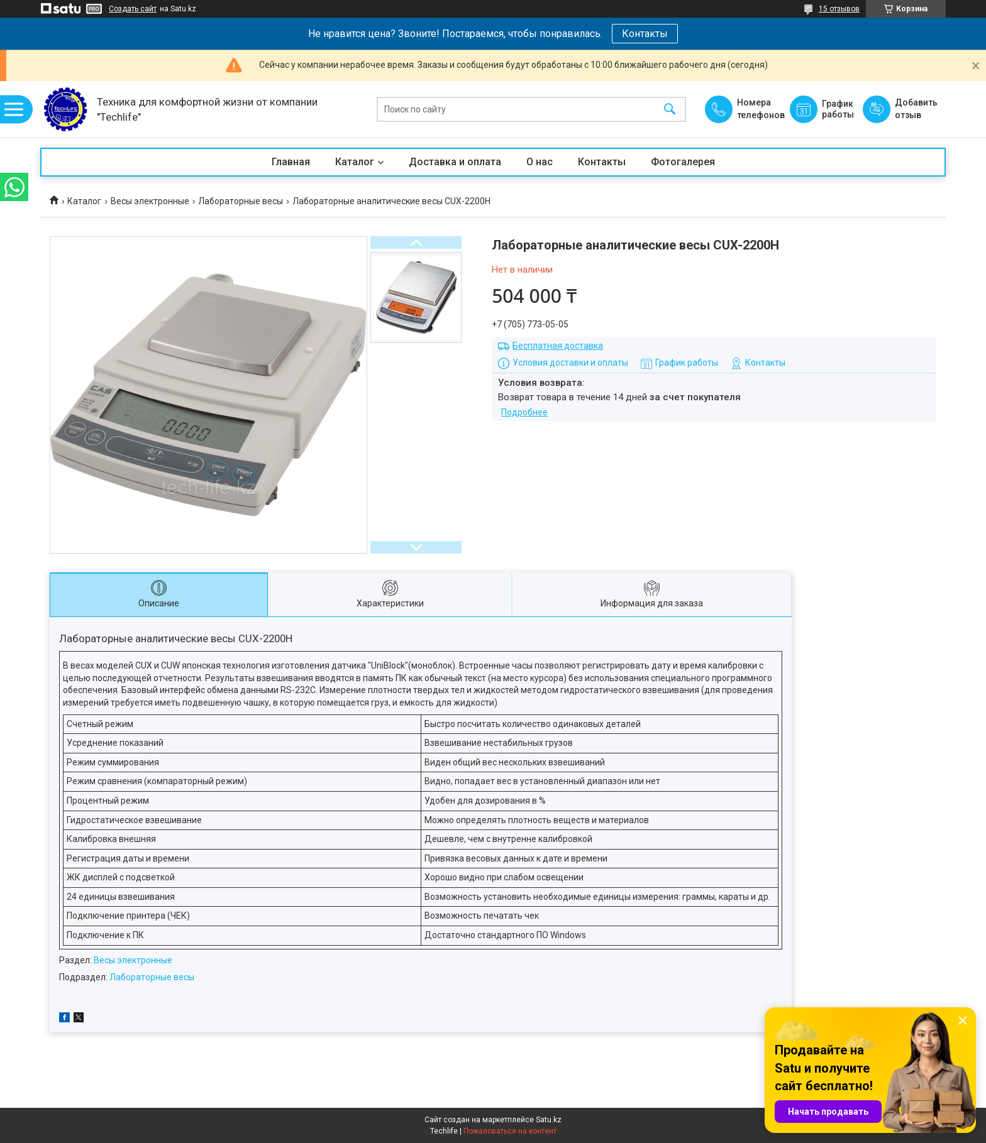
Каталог (354, 162)
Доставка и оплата (455, 162)
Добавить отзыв (915, 108)
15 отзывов (839, 8)
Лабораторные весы (240, 201)
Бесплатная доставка (557, 346)
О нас (539, 162)
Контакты (645, 34)
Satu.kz (549, 1119)
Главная (291, 162)
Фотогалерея (683, 162)
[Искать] (670, 109)
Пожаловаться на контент (510, 1131)
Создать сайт (133, 8)
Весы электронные (150, 201)
